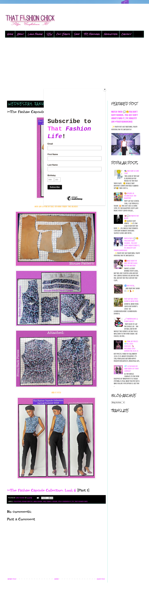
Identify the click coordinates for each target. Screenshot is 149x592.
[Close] (105, 89)
